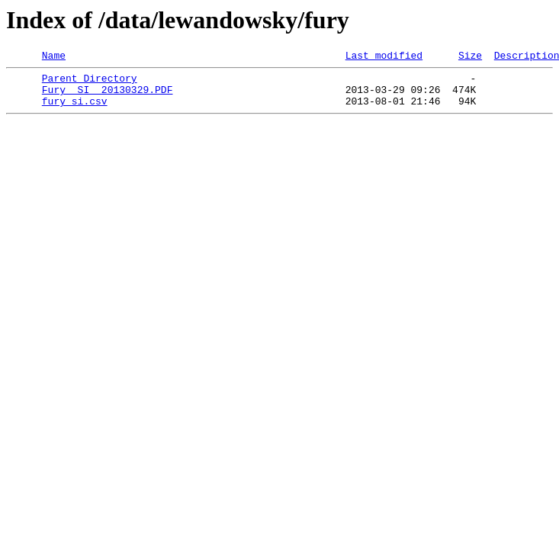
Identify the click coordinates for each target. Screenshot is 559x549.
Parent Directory (89, 82)
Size (470, 57)
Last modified (383, 57)
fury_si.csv (75, 110)
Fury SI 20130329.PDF (107, 96)
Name (54, 57)
